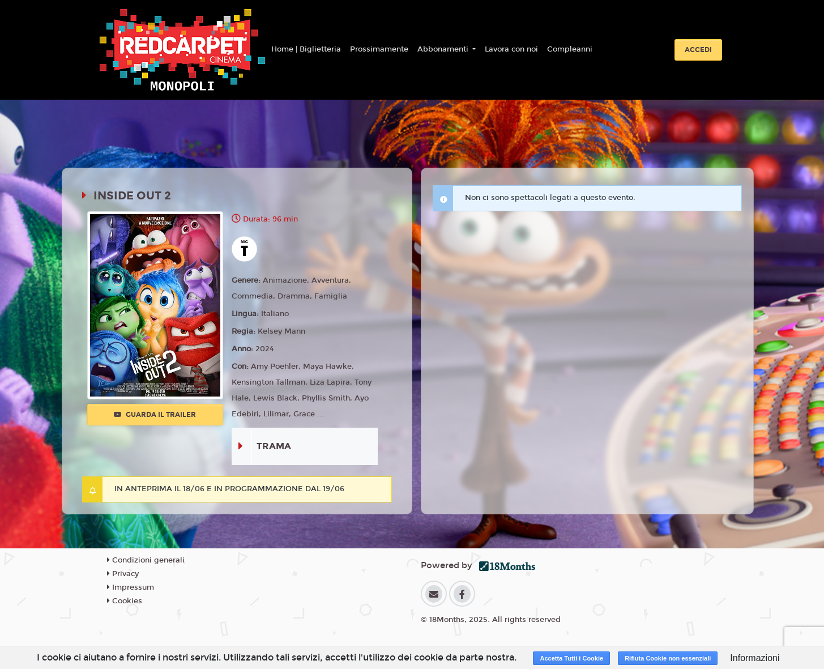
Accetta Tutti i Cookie (571, 658)
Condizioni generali (146, 560)
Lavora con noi (511, 49)
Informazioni (754, 658)
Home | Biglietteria (306, 49)
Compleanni (569, 49)
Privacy (123, 573)
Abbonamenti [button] (444, 49)
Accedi (698, 50)
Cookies (124, 601)
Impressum (130, 587)
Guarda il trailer (155, 415)
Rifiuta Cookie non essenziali (668, 658)
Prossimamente (379, 49)
